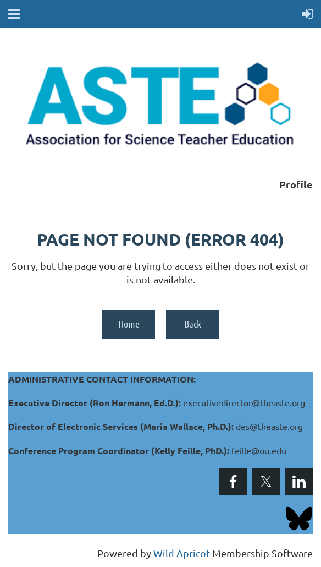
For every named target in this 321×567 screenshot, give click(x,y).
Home (129, 324)
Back (192, 324)
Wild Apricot (181, 553)
